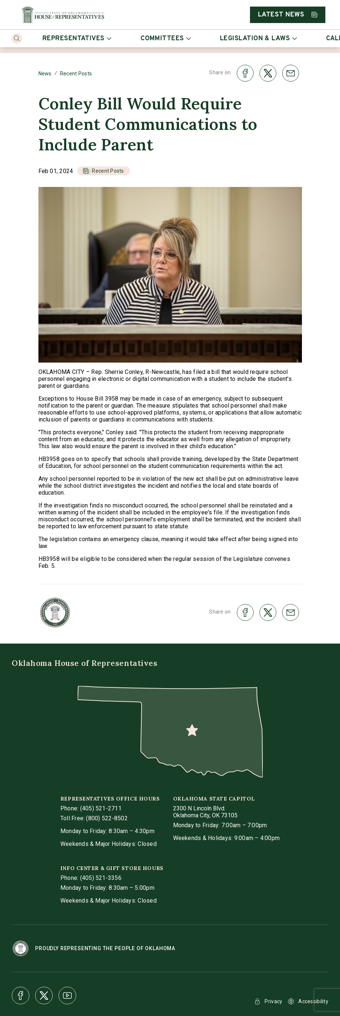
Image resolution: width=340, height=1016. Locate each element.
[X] (44, 995)
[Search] (17, 38)
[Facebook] (20, 995)
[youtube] (67, 995)
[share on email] (290, 73)
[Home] (63, 14)
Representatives (76, 38)
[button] (103, 170)
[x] (44, 995)
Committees (166, 38)
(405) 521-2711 (101, 808)
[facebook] (20, 995)
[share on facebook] (245, 73)
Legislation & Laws (258, 38)
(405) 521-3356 (101, 877)
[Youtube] (67, 995)
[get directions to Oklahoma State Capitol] (205, 812)
